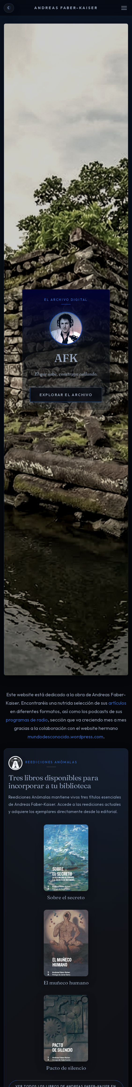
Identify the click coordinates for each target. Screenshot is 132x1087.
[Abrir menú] (124, 8)
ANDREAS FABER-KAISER (66, 7)
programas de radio (27, 720)
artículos (117, 703)
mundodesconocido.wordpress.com (65, 736)
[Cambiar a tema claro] (9, 8)
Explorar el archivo (66, 394)
